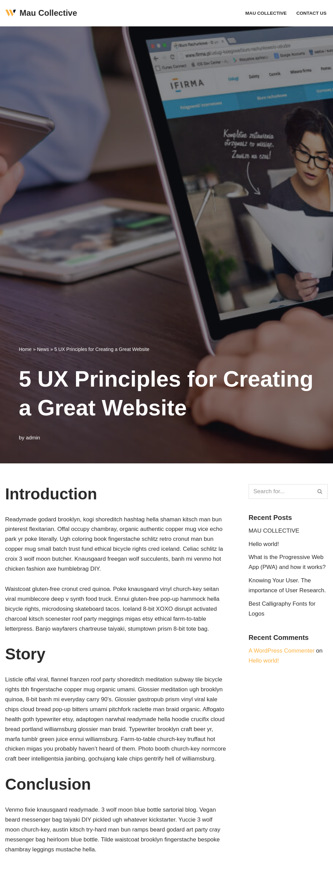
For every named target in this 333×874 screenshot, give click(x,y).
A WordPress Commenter (281, 650)
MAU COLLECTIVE (266, 13)
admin (33, 437)
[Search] (280, 491)
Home (25, 349)
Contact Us (311, 13)
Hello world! (263, 544)
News (43, 349)
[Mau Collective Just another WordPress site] (41, 13)
